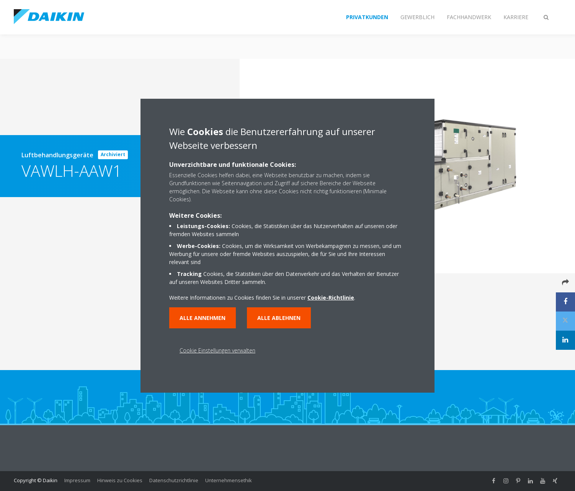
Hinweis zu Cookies (119, 480)
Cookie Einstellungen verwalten (217, 350)
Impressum (77, 480)
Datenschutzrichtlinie (173, 480)
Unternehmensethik (228, 480)
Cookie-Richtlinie (330, 297)
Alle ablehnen (279, 317)
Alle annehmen (202, 317)
